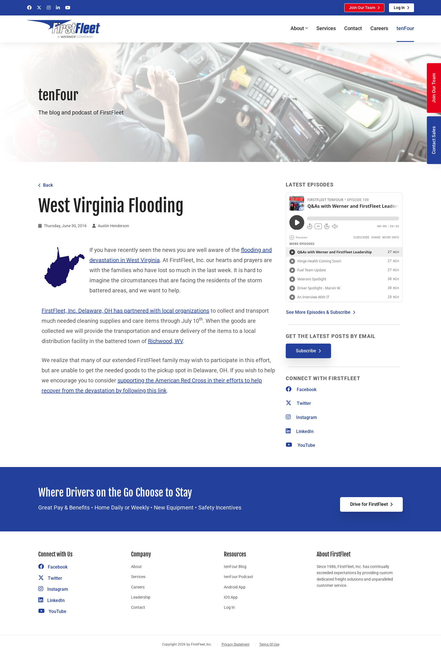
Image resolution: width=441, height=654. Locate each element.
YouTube (300, 445)
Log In (399, 7)
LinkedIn (300, 431)
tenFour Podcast (238, 576)
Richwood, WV (165, 341)
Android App (235, 587)
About (136, 566)
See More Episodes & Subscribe (318, 312)
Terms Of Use (269, 644)
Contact (353, 28)
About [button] (297, 28)
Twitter (298, 403)
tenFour (405, 28)
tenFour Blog (235, 566)
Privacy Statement (235, 644)
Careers (379, 28)
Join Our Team (362, 7)
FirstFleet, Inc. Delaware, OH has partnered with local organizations (125, 310)
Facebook (301, 389)
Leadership (140, 597)
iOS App (231, 597)
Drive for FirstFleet (369, 504)
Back (48, 185)
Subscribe (306, 350)
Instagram (301, 417)
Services (326, 28)
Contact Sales (433, 140)
